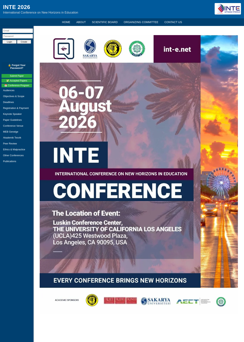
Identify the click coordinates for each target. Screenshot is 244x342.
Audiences (8, 90)
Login (9, 42)
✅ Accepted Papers (16, 80)
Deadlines (8, 102)
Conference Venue (13, 125)
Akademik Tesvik (12, 137)
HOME (66, 22)
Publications (9, 161)
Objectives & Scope (13, 96)
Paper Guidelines (12, 119)
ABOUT (81, 22)
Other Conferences (13, 155)
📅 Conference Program (16, 85)
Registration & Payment (16, 108)
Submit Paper (17, 76)
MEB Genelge (10, 131)
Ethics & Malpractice (14, 149)
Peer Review (10, 143)
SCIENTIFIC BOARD (105, 22)
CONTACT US (173, 22)
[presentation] (17, 48)
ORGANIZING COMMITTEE (141, 22)
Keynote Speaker (12, 114)
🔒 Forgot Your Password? (17, 66)
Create (24, 42)
